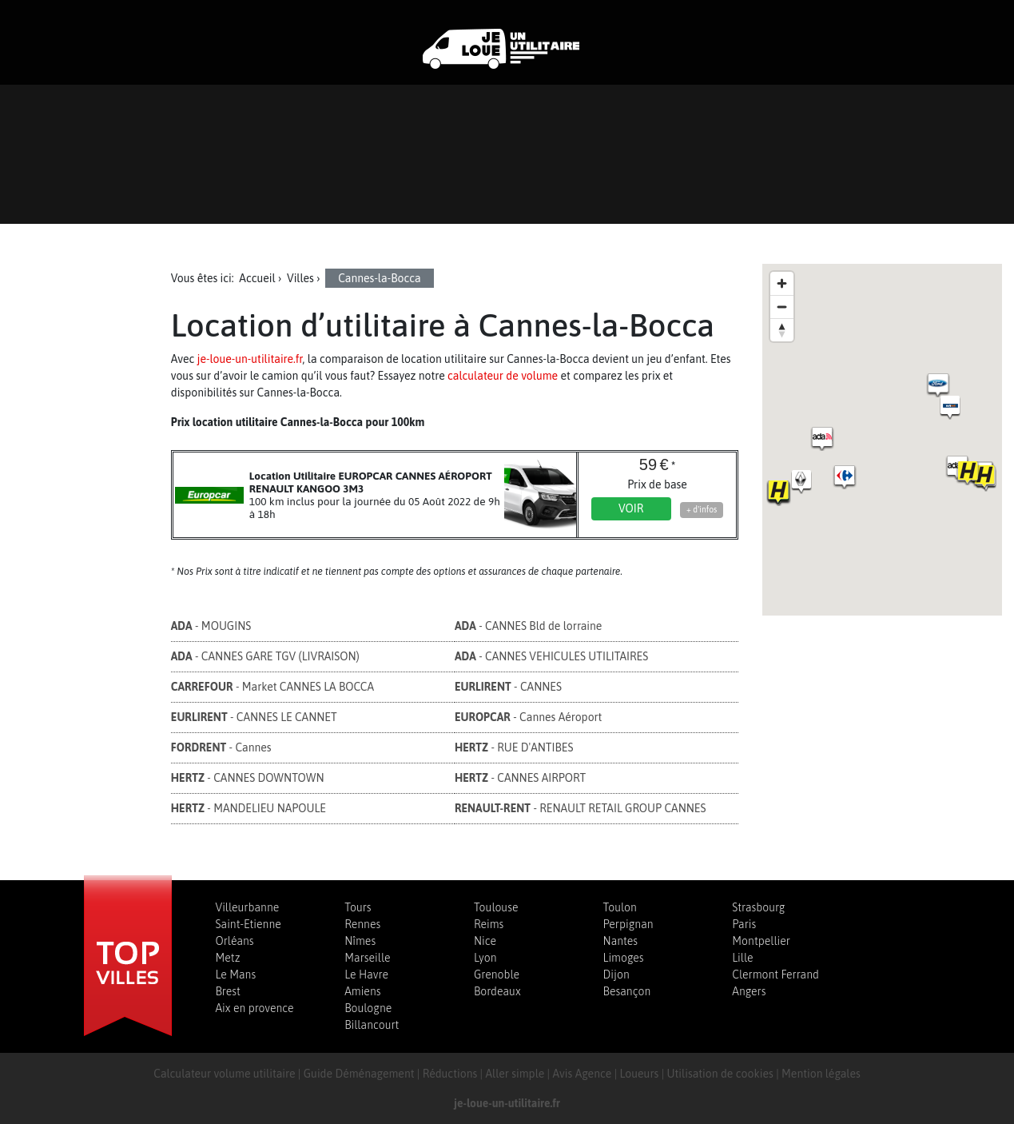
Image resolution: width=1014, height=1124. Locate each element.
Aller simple (514, 1073)
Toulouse (496, 907)
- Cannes (221, 747)
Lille (742, 957)
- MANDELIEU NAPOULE (248, 808)
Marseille (367, 957)
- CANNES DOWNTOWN (247, 777)
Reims (488, 924)
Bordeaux (497, 991)
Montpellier (761, 941)
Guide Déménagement (359, 1073)
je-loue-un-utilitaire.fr (250, 359)
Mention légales (821, 1073)
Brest (228, 991)
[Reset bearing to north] (781, 329)
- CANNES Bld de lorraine (528, 626)
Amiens (362, 991)
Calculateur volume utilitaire (224, 1073)
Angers (748, 991)
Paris (744, 924)
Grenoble (496, 974)
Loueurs (639, 1073)
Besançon (627, 991)
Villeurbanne (248, 907)
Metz (228, 957)
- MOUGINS (211, 626)
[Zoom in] (781, 283)
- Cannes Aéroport (528, 717)
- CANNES (508, 686)
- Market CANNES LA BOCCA (272, 686)
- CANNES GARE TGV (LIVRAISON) (265, 656)
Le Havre (366, 974)
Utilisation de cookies (720, 1073)
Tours (357, 907)
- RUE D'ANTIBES (514, 747)
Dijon (616, 974)
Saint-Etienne (248, 924)
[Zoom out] (781, 306)
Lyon (485, 957)
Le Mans (236, 974)
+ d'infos (701, 509)
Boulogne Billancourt (371, 1016)
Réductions (450, 1073)
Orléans (235, 941)
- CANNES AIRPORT (520, 777)
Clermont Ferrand (775, 974)
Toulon (620, 907)
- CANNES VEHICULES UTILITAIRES (551, 656)
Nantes (620, 941)
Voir (630, 508)
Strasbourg (758, 907)
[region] (882, 440)
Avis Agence (581, 1073)
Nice (485, 941)
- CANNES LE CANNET (254, 717)
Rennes (362, 924)
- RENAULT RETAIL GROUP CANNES (580, 808)
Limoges (623, 957)
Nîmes (360, 941)
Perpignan (628, 924)
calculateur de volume (502, 375)
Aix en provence (255, 1008)
